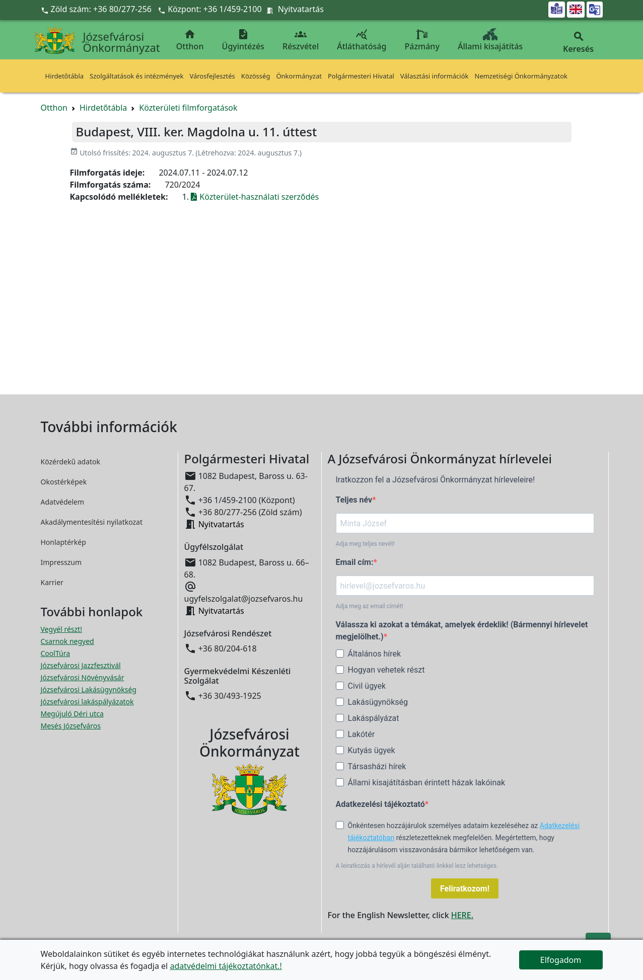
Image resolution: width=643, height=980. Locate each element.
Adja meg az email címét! (369, 606)
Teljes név (354, 500)
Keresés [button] (578, 42)
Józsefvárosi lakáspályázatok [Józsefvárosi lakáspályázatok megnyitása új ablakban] (87, 701)
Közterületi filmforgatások (188, 107)
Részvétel (300, 40)
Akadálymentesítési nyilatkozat (92, 522)
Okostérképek (64, 481)
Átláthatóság (361, 40)
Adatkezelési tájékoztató (380, 804)
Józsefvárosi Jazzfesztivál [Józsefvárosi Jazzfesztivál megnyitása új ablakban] (81, 665)
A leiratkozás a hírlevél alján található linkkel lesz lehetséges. (417, 865)
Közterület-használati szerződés (255, 196)
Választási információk (434, 75)
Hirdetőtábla (64, 75)
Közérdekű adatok (71, 461)
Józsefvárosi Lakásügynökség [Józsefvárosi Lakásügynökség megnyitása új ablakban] (88, 689)
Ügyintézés (243, 40)
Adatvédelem (63, 502)
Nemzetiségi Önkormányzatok (521, 75)
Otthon (190, 40)
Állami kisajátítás (490, 40)
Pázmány (422, 40)
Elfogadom (561, 959)
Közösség (255, 75)
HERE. (462, 915)
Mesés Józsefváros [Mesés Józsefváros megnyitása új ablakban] (71, 725)
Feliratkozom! (464, 888)
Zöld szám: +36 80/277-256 (97, 9)
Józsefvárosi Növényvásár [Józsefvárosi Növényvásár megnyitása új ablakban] (82, 677)
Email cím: (355, 562)
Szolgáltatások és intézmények (136, 75)
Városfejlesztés (212, 75)
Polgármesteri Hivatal (361, 75)
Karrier (52, 582)
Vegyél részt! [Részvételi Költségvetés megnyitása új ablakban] (61, 629)
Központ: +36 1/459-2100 (215, 9)
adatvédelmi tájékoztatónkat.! (225, 965)
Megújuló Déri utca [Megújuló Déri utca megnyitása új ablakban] (72, 713)
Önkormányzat (299, 75)
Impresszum (61, 562)
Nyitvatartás (301, 9)
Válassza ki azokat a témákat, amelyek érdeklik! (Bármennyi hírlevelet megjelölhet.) (462, 630)
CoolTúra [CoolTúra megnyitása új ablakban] (55, 653)
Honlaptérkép (63, 542)
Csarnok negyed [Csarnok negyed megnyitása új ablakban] (67, 641)
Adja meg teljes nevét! (365, 543)
